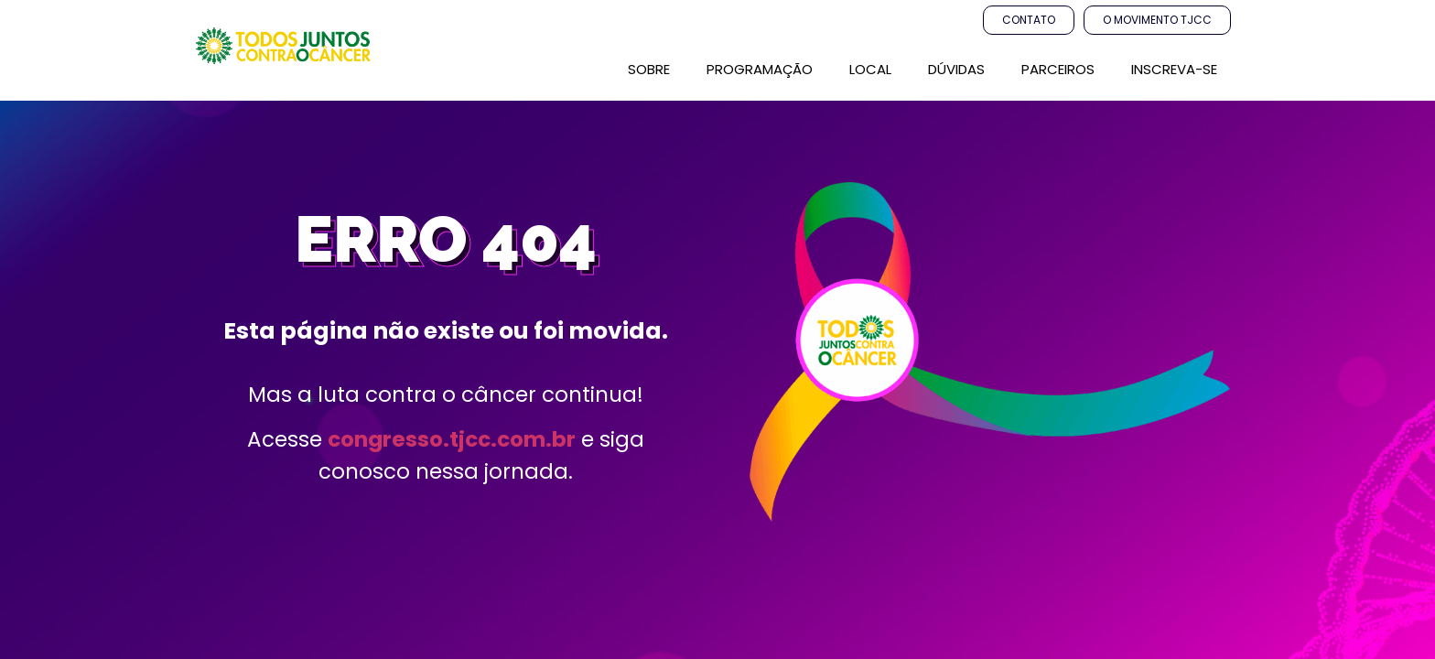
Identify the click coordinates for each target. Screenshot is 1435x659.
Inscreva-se (1174, 69)
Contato (1028, 19)
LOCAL (870, 69)
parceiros (1058, 69)
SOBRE (649, 69)
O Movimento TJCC (1157, 19)
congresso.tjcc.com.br (452, 439)
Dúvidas (956, 69)
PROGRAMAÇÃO (760, 69)
